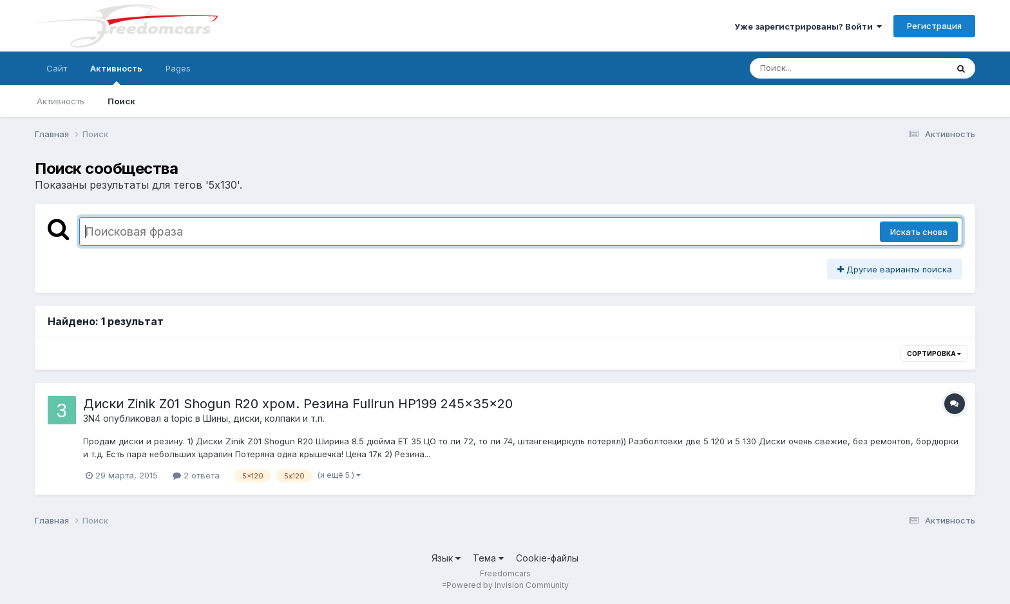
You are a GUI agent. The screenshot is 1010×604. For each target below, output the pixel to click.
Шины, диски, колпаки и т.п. (264, 418)
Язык (446, 557)
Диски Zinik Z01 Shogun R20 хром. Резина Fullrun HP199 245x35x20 (298, 403)
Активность (116, 74)
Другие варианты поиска (894, 269)
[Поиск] (824, 68)
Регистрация (934, 26)
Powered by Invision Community (507, 585)
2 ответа (196, 475)
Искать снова (919, 232)
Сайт (56, 68)
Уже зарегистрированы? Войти (808, 26)
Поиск (121, 101)
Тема (488, 557)
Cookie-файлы (547, 557)
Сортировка (934, 353)
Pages (178, 68)
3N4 (91, 418)
